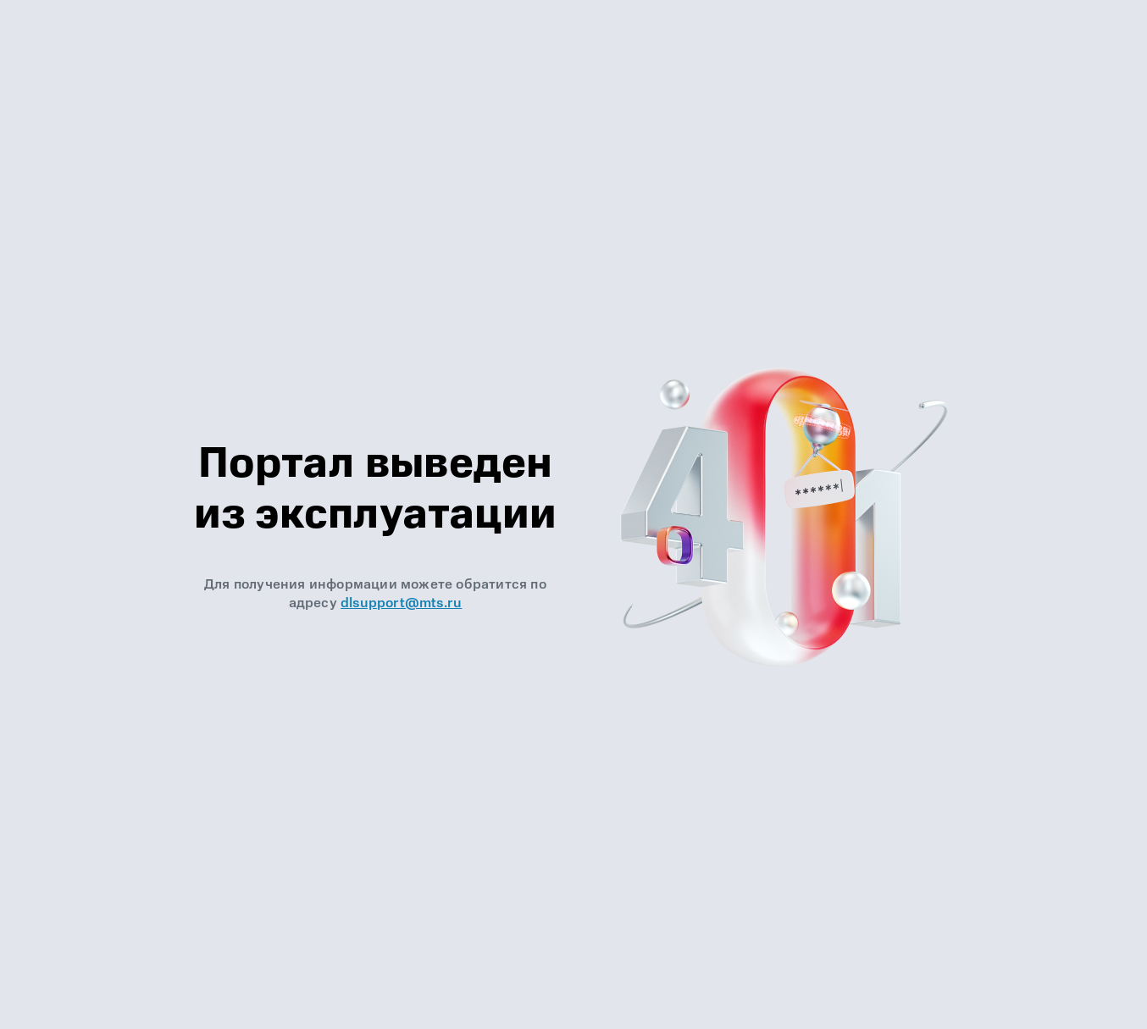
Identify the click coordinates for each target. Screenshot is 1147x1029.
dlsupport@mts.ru (401, 603)
